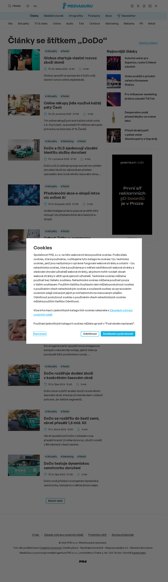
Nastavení (40, 333)
